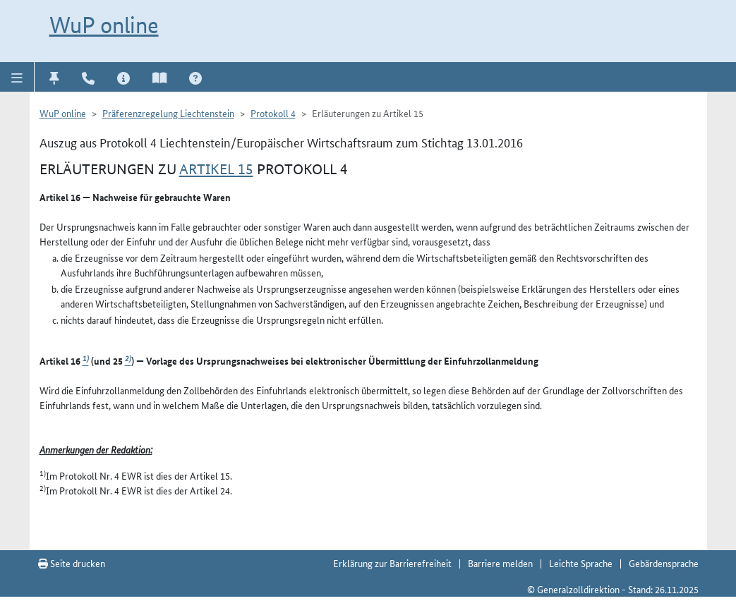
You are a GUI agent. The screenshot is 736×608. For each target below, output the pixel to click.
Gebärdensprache (664, 563)
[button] (17, 77)
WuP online (104, 25)
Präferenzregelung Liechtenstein (168, 113)
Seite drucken (71, 563)
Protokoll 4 (273, 113)
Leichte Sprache (581, 563)
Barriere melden (500, 563)
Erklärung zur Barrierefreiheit (392, 563)
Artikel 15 (216, 169)
